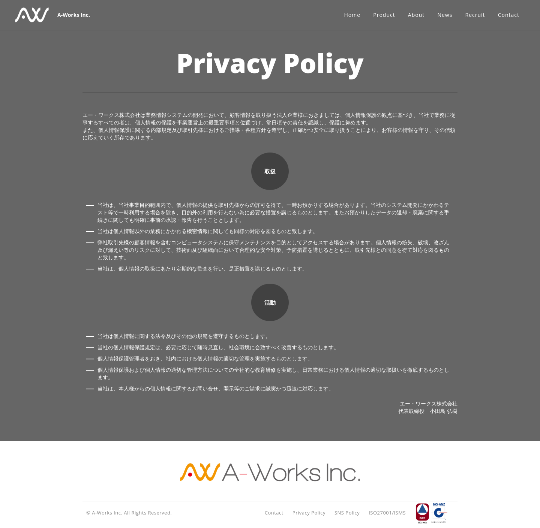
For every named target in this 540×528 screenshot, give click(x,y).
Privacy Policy (309, 512)
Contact (274, 512)
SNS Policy (347, 512)
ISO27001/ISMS (387, 512)
